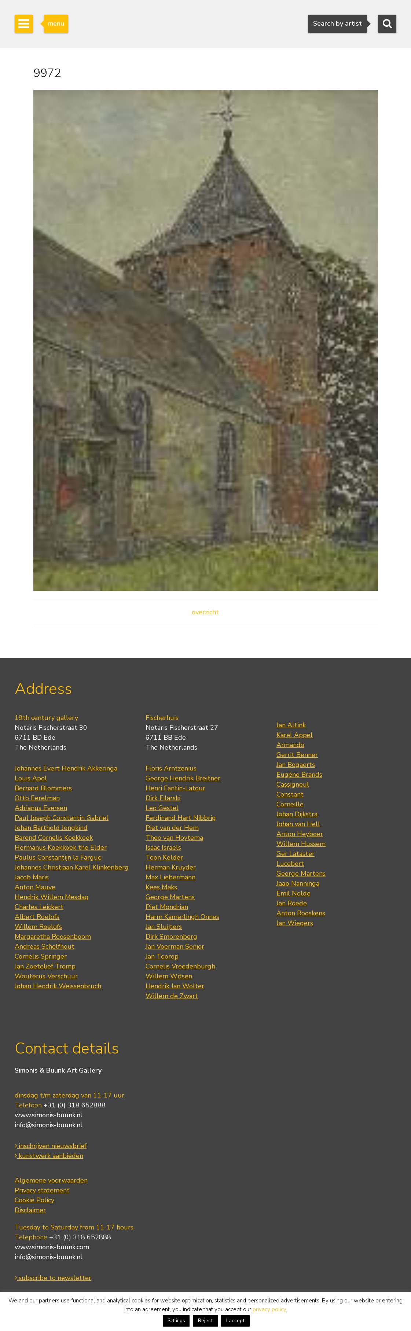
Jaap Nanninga (297, 883)
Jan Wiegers (294, 923)
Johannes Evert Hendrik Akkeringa (66, 768)
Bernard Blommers (43, 788)
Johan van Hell (298, 824)
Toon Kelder (164, 857)
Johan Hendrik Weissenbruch (58, 986)
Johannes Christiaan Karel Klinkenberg (72, 867)
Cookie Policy (34, 1200)
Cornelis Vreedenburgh (180, 966)
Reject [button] (205, 1320)
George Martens (170, 897)
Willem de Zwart (172, 996)
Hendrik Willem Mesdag (52, 897)
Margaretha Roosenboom (53, 936)
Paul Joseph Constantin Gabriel (62, 817)
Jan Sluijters (164, 926)
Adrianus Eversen (41, 808)
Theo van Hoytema (174, 837)
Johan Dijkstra (297, 814)
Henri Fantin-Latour (175, 788)
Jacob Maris (32, 877)
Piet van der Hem (172, 827)
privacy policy (269, 1309)
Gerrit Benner (297, 754)
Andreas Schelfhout (44, 946)
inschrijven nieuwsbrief (51, 1145)
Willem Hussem (301, 843)
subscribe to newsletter (53, 1277)
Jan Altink (291, 725)
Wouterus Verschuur (46, 976)
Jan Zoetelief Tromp (45, 966)
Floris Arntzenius (171, 768)
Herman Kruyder (171, 867)
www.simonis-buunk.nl (48, 1115)
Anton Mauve (35, 887)
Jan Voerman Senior (175, 946)
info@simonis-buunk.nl (48, 1125)
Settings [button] (176, 1320)
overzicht (205, 612)
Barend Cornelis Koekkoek (54, 837)
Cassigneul (292, 784)
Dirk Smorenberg (171, 936)
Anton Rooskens (300, 913)
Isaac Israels (163, 847)
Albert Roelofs (37, 916)
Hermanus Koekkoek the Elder (61, 847)
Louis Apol (31, 778)
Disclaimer (30, 1210)
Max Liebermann (170, 877)
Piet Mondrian (167, 906)
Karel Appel (294, 735)
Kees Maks (161, 887)
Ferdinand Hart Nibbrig (181, 817)
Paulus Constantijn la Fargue (58, 857)
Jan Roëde (291, 903)
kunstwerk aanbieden (49, 1155)
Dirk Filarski (163, 798)
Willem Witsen (169, 976)
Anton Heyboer (299, 834)
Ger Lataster (295, 853)
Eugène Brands (299, 774)
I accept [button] (235, 1320)
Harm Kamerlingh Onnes (182, 916)
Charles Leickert (39, 906)
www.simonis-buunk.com (52, 1247)
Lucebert (290, 863)
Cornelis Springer (41, 956)
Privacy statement (42, 1190)
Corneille (290, 804)
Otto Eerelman (37, 798)
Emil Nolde (293, 893)
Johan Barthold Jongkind (51, 827)
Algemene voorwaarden (51, 1180)
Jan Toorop (162, 956)
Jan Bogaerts (295, 764)
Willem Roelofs (38, 926)
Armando (290, 744)
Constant (290, 794)
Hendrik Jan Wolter (175, 986)
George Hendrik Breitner (183, 778)
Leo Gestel (162, 808)
